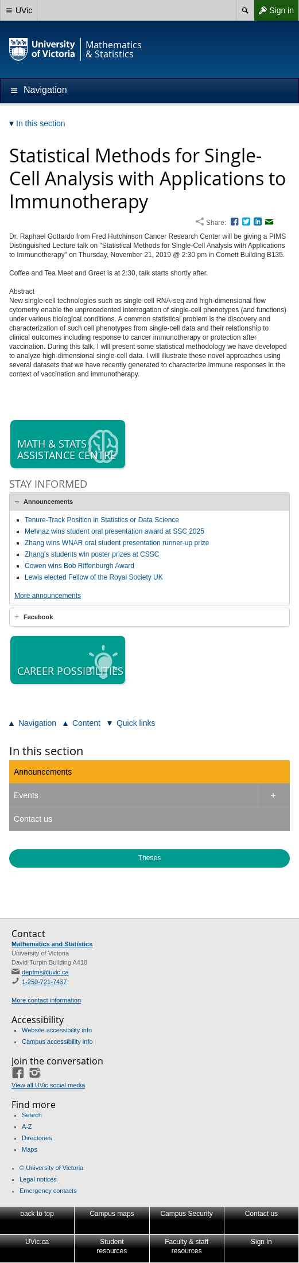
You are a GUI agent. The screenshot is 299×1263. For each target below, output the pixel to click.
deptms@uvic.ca (45, 972)
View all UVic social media (48, 1085)
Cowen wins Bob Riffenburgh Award (79, 566)
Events (26, 795)
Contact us (33, 818)
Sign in (274, 10)
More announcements (47, 596)
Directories (37, 1137)
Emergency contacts (48, 1190)
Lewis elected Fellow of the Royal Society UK (94, 577)
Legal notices (38, 1179)
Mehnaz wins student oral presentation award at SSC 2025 (114, 531)
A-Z (27, 1126)
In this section (46, 751)
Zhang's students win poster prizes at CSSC (92, 554)
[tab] (149, 501)
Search (32, 1115)
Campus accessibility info (57, 1041)
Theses (149, 858)
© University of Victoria (51, 1167)
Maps (29, 1149)
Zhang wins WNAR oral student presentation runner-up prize (117, 543)
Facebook (38, 616)
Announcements (48, 501)
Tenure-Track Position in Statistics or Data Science (102, 520)
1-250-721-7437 (44, 981)
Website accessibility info (57, 1030)
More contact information (46, 1000)
